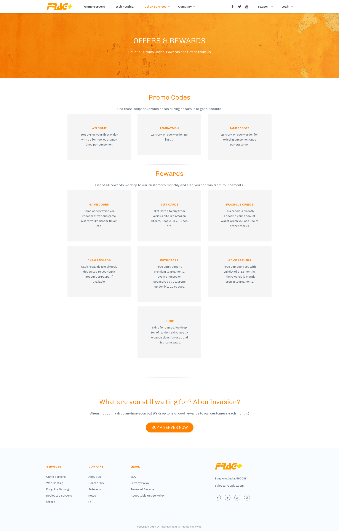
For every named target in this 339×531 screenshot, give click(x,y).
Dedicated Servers (59, 495)
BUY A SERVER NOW (169, 427)
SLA (133, 476)
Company (185, 6)
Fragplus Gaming (57, 489)
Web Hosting (125, 6)
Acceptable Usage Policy (148, 495)
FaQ (91, 501)
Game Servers (94, 6)
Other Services (155, 6)
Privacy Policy (140, 483)
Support (264, 6)
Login (285, 6)
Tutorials (94, 489)
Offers (50, 501)
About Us (94, 476)
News (92, 495)
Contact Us (96, 483)
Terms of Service (142, 489)
